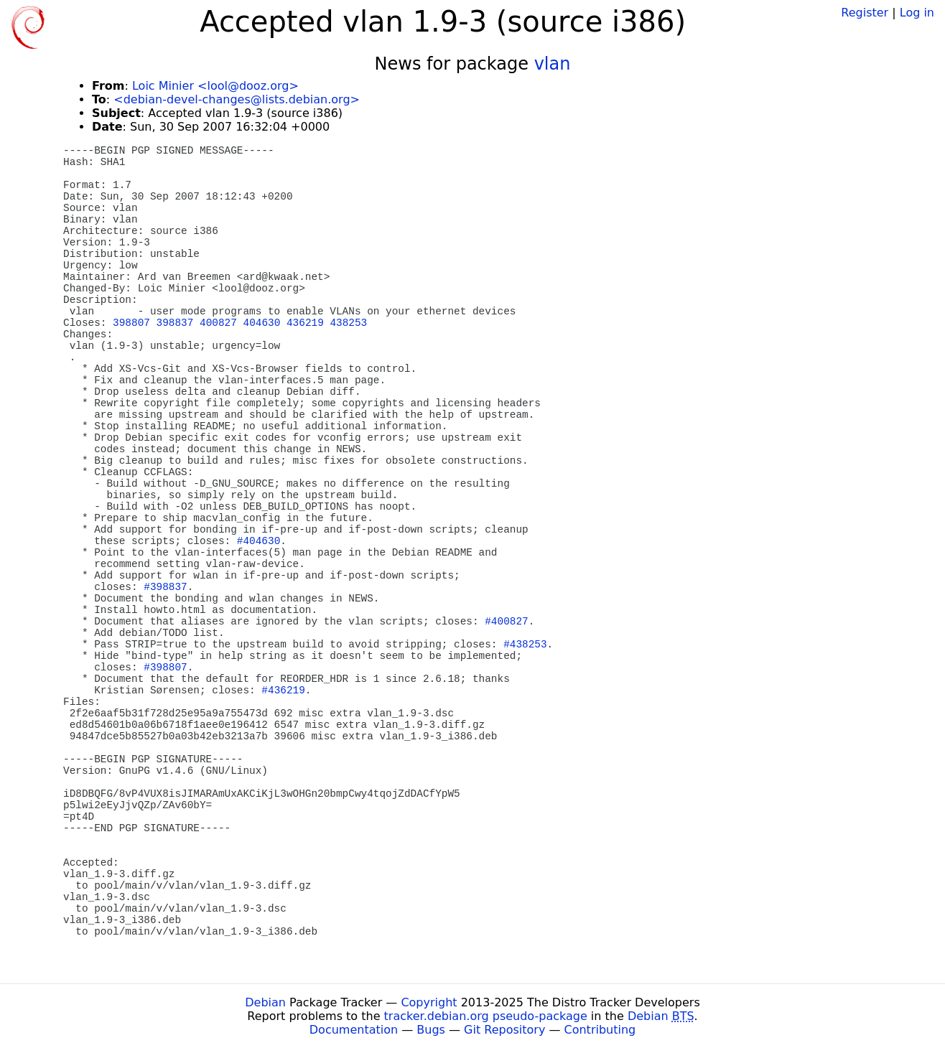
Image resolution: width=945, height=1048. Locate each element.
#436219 (282, 690)
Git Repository (504, 1030)
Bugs (430, 1030)
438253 (348, 323)
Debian (265, 1002)
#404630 (258, 541)
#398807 (165, 667)
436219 (305, 323)
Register (864, 12)
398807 (131, 323)
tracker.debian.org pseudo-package (485, 1016)
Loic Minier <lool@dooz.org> (215, 86)
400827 (218, 323)
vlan (552, 64)
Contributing (600, 1030)
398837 (175, 323)
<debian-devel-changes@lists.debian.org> (236, 99)
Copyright (429, 1002)
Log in (917, 12)
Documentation (353, 1030)
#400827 (506, 621)
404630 (262, 323)
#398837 (165, 587)
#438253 (524, 644)
